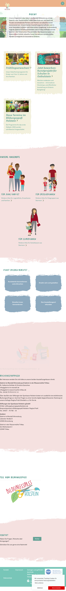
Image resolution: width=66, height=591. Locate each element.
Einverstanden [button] (56, 588)
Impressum (19, 570)
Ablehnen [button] (40, 588)
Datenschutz (7, 578)
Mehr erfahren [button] (39, 583)
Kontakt (6, 570)
